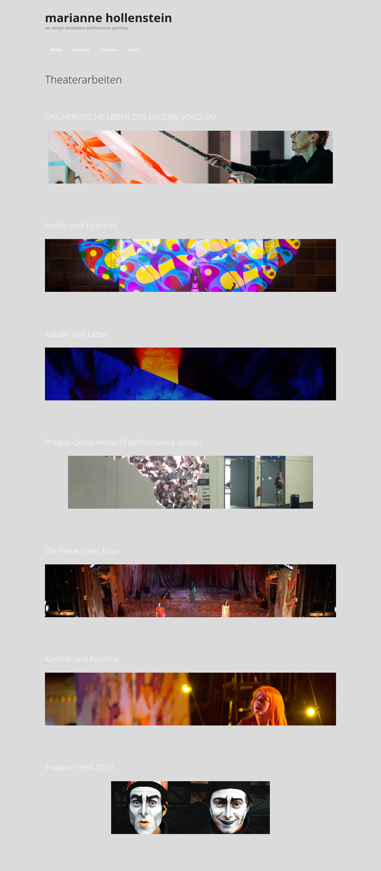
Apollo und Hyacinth (81, 225)
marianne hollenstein (108, 18)
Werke (56, 49)
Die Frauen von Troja (82, 550)
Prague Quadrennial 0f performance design (123, 442)
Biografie (81, 49)
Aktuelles (108, 49)
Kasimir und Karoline (82, 658)
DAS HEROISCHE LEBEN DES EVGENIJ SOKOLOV (130, 116)
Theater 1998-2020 (79, 767)
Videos (134, 49)
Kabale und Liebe (76, 333)
